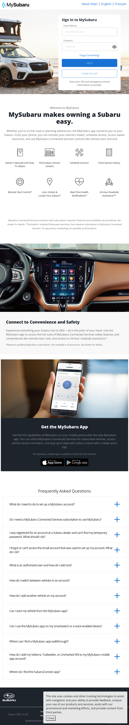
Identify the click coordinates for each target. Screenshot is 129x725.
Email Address (70, 25)
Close (50, 718)
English (106, 4)
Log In (89, 62)
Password (68, 40)
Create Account (89, 73)
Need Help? (90, 4)
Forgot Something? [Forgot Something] (90, 55)
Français (120, 4)
